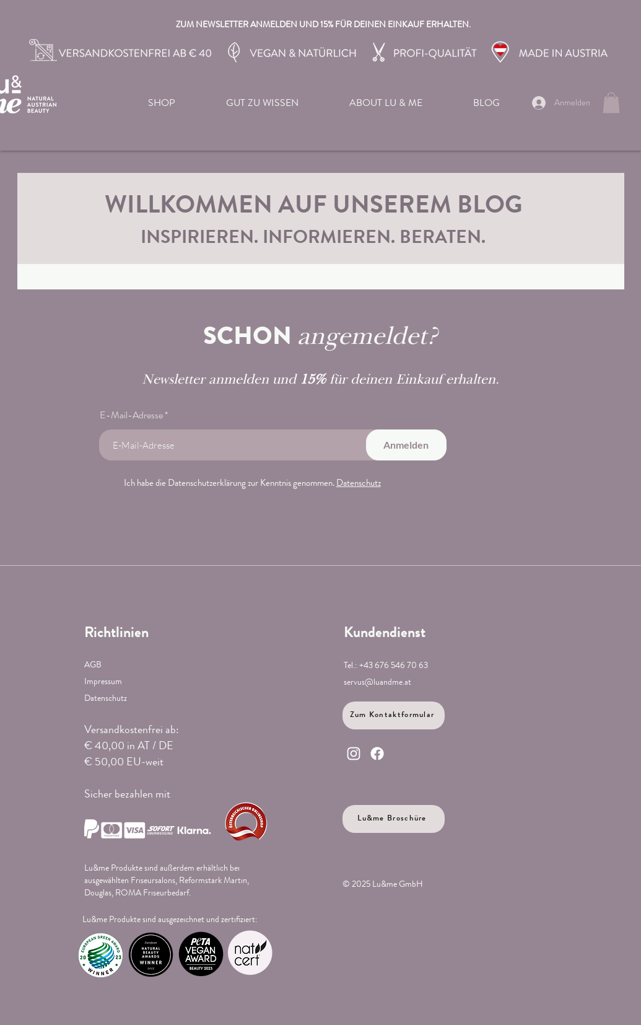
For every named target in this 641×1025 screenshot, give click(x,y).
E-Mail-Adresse (131, 415)
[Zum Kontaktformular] (393, 715)
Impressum (103, 682)
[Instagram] (353, 753)
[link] (611, 102)
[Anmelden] (406, 444)
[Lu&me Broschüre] (393, 819)
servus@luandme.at (377, 683)
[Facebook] (377, 753)
